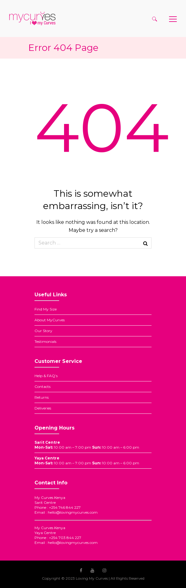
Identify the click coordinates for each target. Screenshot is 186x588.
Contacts (42, 386)
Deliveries (42, 408)
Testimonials (45, 341)
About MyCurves (49, 320)
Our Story (43, 330)
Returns (41, 397)
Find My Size (45, 309)
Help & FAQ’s (46, 375)
